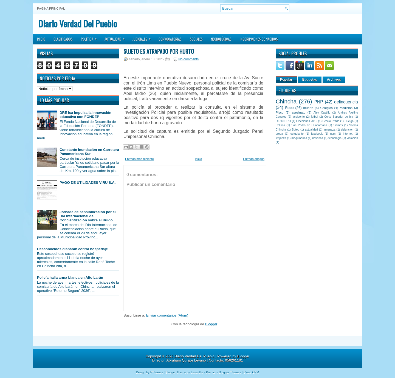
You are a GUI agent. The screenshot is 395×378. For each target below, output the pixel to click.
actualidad (311, 129)
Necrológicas (221, 39)
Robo (289, 108)
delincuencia (346, 102)
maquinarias (299, 138)
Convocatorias (170, 39)
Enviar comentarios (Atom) (167, 315)
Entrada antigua (253, 158)
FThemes (156, 372)
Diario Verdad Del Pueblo (77, 23)
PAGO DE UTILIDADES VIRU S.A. (87, 182)
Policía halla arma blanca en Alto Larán (70, 277)
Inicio (41, 39)
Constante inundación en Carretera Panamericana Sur (89, 152)
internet (347, 133)
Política (90, 37)
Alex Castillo (322, 112)
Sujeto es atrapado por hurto (158, 51)
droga (279, 133)
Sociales (196, 39)
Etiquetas (309, 79)
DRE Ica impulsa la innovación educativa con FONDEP (85, 115)
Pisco (280, 112)
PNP (318, 102)
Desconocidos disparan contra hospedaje (72, 249)
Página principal (51, 8)
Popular (286, 79)
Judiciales (143, 37)
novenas (317, 138)
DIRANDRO (283, 121)
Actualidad (116, 37)
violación (352, 138)
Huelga (349, 121)
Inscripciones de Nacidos (259, 39)
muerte (308, 107)
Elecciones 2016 (306, 121)
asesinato (298, 112)
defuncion (347, 129)
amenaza (329, 129)
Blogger (211, 324)
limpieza (281, 138)
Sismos (338, 125)
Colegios (326, 107)
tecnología (335, 138)
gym (333, 133)
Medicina (346, 107)
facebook (317, 133)
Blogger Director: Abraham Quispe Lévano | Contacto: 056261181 (201, 358)
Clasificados (63, 39)
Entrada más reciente (139, 158)
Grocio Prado (330, 121)
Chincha (286, 101)
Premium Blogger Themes (223, 372)
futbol (314, 116)
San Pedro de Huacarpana (309, 125)
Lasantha (197, 372)
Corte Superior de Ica (338, 116)
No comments (188, 59)
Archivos (334, 79)
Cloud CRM (251, 372)
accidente (299, 116)
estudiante (297, 133)
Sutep (295, 129)
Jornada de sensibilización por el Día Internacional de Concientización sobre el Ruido (87, 216)
